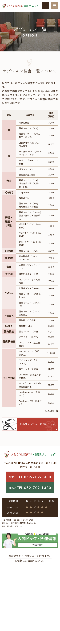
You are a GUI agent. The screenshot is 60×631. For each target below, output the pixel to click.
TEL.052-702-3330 (34, 477)
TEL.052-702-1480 (34, 488)
